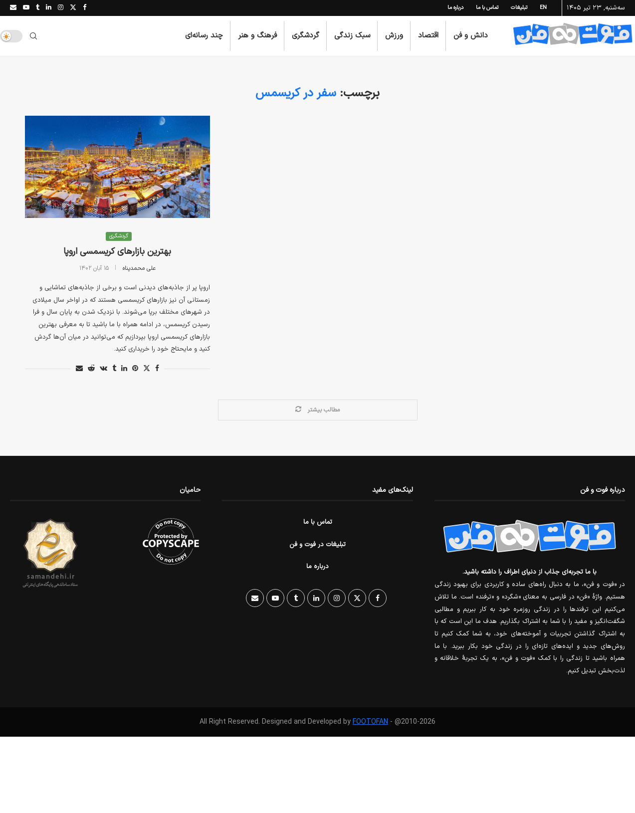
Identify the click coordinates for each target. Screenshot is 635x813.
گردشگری (305, 35)
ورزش (394, 35)
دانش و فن (470, 35)
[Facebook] (84, 8)
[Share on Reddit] (91, 369)
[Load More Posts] (318, 410)
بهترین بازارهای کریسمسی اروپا (117, 251)
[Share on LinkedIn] (124, 369)
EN (543, 7)
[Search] (33, 36)
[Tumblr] (37, 8)
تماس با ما (487, 7)
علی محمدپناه (139, 268)
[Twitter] (73, 8)
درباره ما (455, 7)
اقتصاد (428, 35)
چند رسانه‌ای (204, 35)
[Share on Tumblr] (114, 369)
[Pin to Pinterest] (135, 369)
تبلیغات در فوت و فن (317, 545)
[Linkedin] (48, 8)
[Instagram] (60, 8)
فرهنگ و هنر (257, 35)
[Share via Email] (79, 369)
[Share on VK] (103, 369)
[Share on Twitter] (146, 369)
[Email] (13, 8)
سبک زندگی (352, 35)
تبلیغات (519, 7)
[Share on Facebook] (157, 369)
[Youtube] (26, 8)
